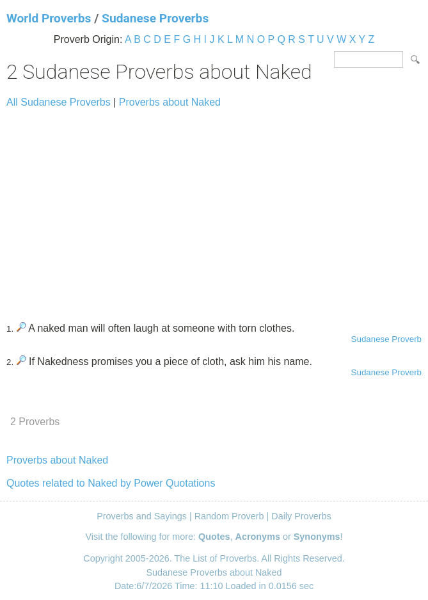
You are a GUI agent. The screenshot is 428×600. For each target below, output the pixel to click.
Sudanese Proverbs (155, 18)
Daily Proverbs (301, 516)
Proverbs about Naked (170, 102)
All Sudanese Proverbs (58, 102)
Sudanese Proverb (386, 339)
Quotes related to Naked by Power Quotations (110, 483)
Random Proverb (229, 516)
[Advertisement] (214, 209)
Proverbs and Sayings (142, 516)
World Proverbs (48, 18)
